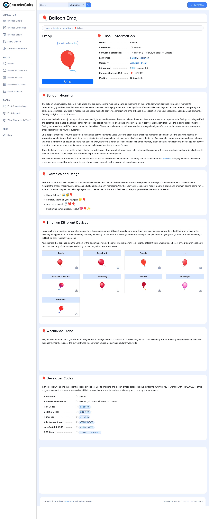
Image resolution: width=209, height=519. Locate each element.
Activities (67, 28)
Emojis (56, 28)
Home (47, 28)
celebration (143, 71)
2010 (132, 81)
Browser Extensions (172, 514)
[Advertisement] (123, 40)
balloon (133, 71)
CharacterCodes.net (66, 514)
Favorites (197, 5)
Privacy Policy (197, 514)
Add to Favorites (67, 56)
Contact (186, 514)
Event (143, 76)
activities (167, 171)
